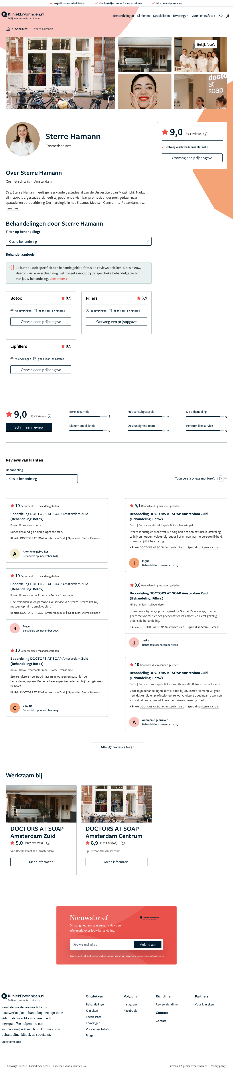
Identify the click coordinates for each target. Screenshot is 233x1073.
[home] (22, 15)
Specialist (21, 29)
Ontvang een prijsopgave (192, 157)
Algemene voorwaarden (194, 1066)
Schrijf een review (29, 427)
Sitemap (173, 1066)
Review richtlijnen (167, 1004)
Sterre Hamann (91, 538)
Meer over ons (11, 1042)
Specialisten (161, 15)
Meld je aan (147, 944)
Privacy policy (218, 1066)
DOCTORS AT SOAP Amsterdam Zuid (42, 538)
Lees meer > (59, 278)
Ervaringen (180, 15)
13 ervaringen (23, 358)
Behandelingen (123, 15)
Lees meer (13, 208)
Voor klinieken (204, 1004)
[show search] (221, 16)
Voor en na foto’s (97, 1029)
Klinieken (143, 15)
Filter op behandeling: (23, 231)
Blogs (89, 1035)
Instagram (130, 1004)
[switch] (201, 478)
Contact (161, 1021)
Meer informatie (41, 861)
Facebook (130, 1010)
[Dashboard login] (227, 16)
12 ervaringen (98, 310)
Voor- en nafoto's (203, 15)
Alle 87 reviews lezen (118, 746)
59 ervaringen (23, 310)
